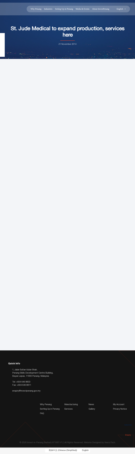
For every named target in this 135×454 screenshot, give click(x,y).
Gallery (92, 410)
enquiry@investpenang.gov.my (26, 391)
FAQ (42, 414)
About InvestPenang (99, 9)
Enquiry (128, 431)
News (91, 405)
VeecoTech (109, 443)
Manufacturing (71, 405)
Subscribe (128, 421)
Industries (47, 9)
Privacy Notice (120, 410)
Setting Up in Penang (63, 9)
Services (68, 410)
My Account (118, 405)
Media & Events (82, 9)
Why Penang (35, 9)
